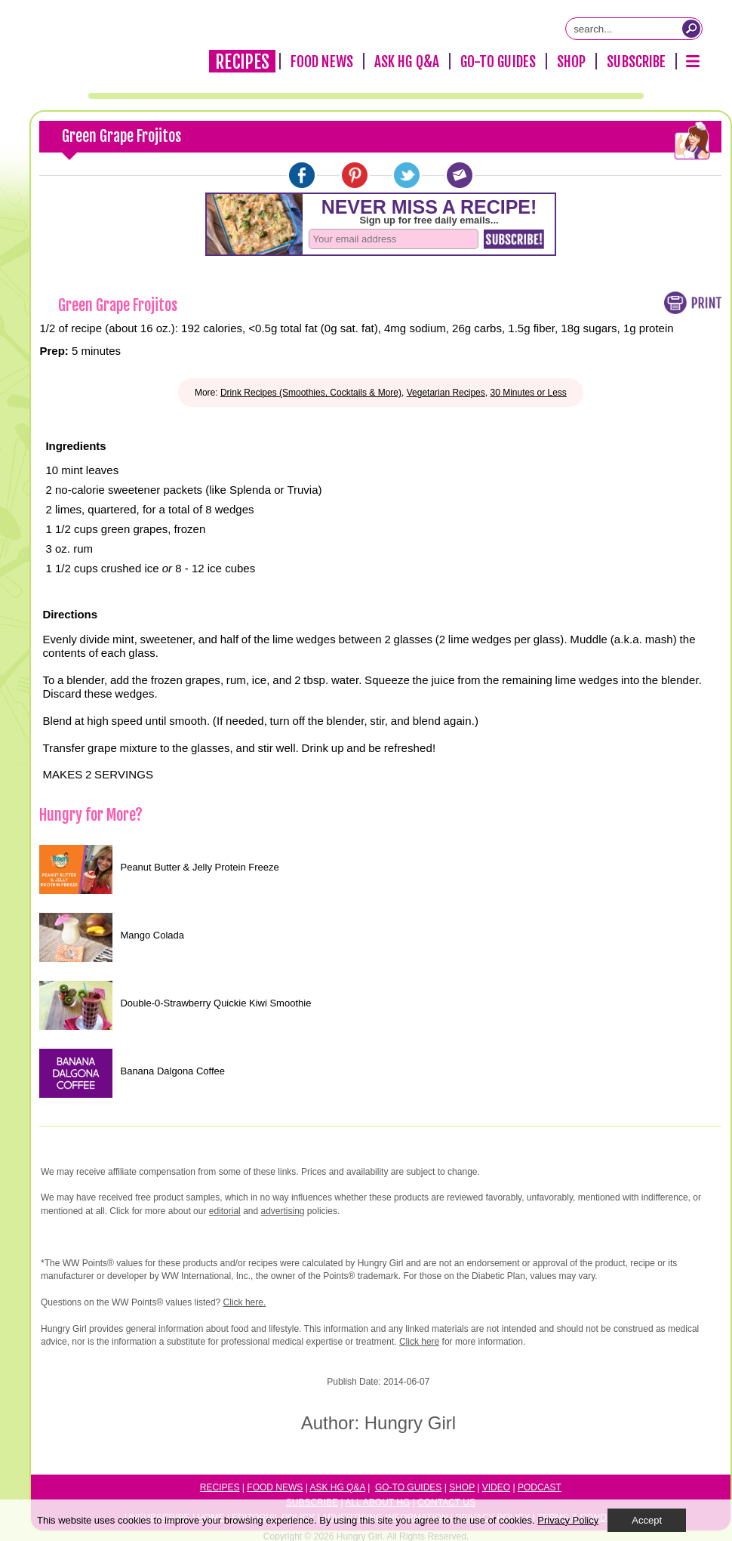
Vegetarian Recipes (446, 392)
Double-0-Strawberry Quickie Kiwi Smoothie (215, 1003)
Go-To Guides (498, 62)
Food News (322, 62)
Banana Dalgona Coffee (172, 1071)
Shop (571, 62)
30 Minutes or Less (528, 392)
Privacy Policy (567, 1520)
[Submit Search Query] (691, 29)
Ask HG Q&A (406, 62)
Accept (647, 1520)
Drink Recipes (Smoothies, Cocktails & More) (310, 392)
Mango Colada (152, 935)
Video (496, 1487)
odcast (542, 1487)
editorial (225, 1211)
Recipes (242, 61)
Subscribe (636, 62)
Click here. (244, 1302)
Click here (419, 1341)
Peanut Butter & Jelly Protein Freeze (199, 867)
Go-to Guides (408, 1487)
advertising (283, 1211)
